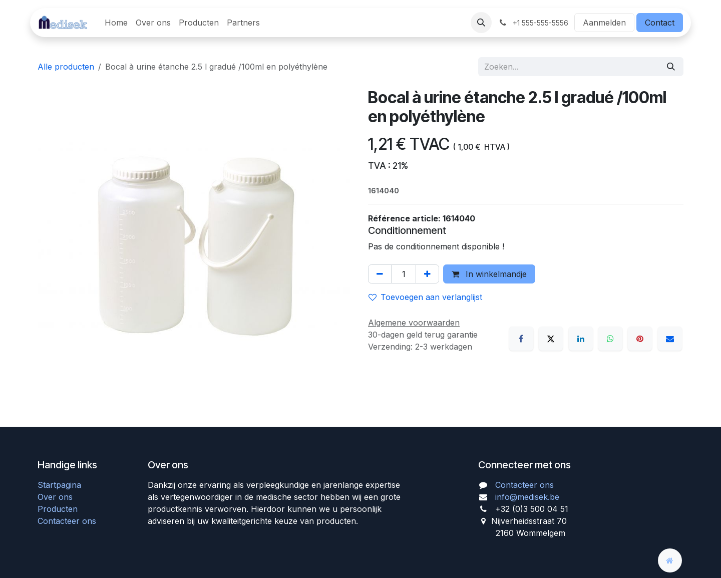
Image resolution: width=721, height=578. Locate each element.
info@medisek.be (527, 497)
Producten (58, 509)
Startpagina (59, 485)
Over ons (55, 497)
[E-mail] (670, 339)
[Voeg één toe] (427, 273)
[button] (481, 22)
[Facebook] (521, 339)
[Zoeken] (670, 66)
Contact (659, 23)
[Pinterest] (640, 339)
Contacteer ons (67, 521)
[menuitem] (116, 23)
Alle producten (66, 67)
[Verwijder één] (380, 273)
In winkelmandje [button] (489, 274)
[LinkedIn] (581, 339)
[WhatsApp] (610, 339)
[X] (551, 339)
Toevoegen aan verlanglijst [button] (425, 297)
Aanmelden (604, 23)
